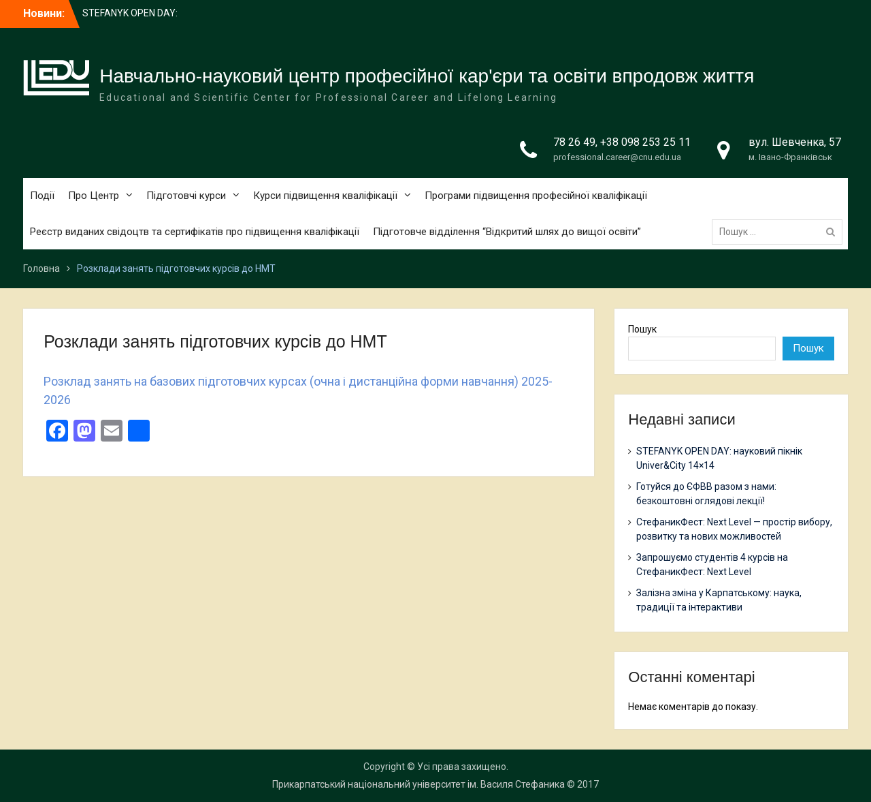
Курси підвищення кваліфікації (325, 195)
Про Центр (93, 195)
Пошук (642, 329)
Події (42, 195)
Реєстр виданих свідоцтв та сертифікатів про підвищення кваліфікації (194, 232)
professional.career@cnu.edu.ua (617, 157)
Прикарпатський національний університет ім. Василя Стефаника (418, 784)
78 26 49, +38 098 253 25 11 (622, 142)
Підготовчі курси (186, 195)
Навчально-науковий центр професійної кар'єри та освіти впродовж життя (426, 76)
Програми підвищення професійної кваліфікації (536, 195)
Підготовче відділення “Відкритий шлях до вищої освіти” (507, 232)
